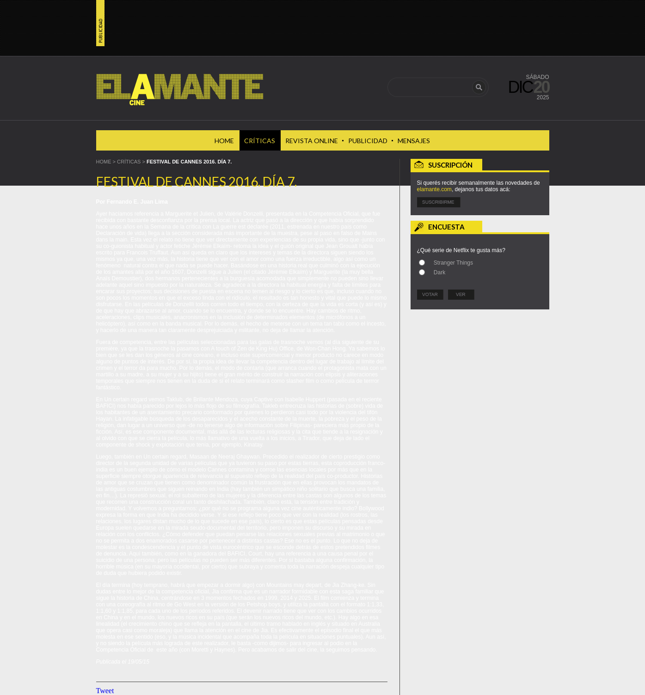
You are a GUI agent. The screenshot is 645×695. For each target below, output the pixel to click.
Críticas (129, 161)
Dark (439, 272)
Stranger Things (453, 263)
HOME (103, 161)
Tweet (105, 691)
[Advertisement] (480, 372)
